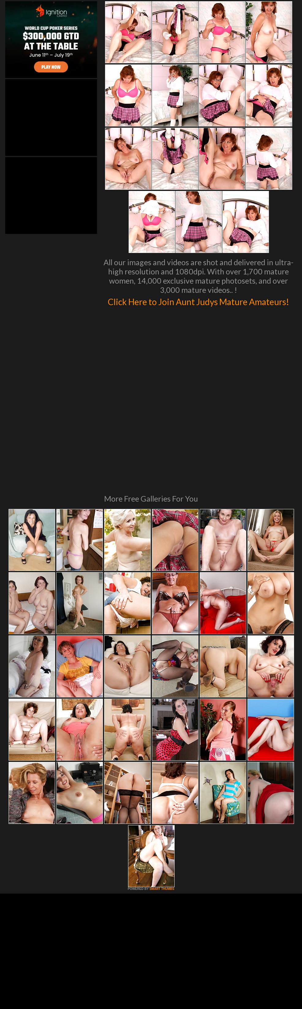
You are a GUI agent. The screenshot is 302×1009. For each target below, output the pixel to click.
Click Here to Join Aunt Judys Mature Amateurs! (198, 307)
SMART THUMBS (161, 818)
